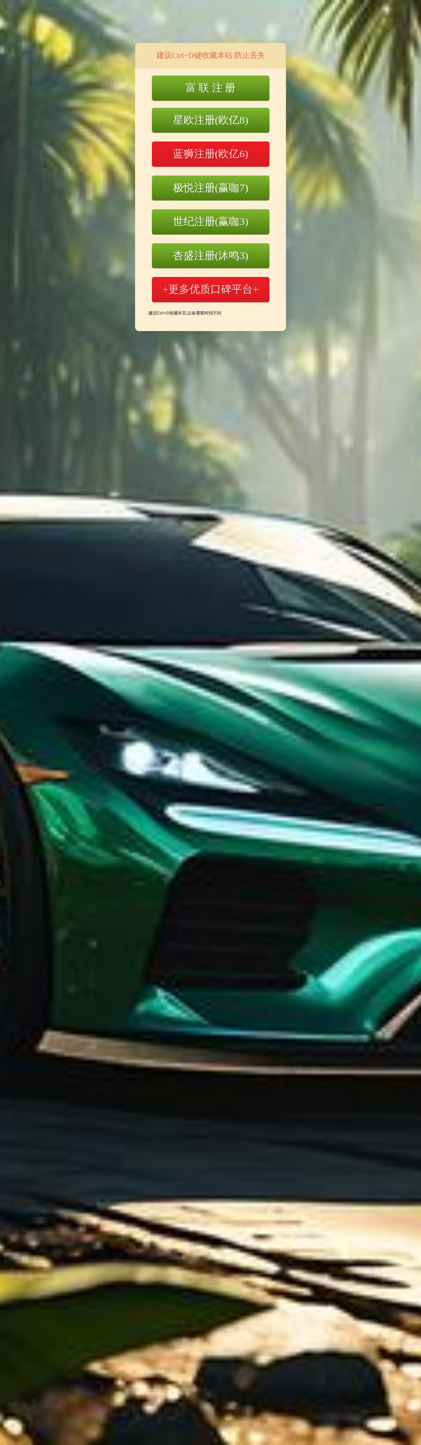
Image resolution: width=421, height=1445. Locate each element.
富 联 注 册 (211, 87)
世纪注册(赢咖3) (210, 221)
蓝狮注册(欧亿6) (210, 153)
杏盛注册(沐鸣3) (210, 255)
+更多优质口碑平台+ (210, 289)
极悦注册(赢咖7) (210, 187)
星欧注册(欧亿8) (210, 120)
